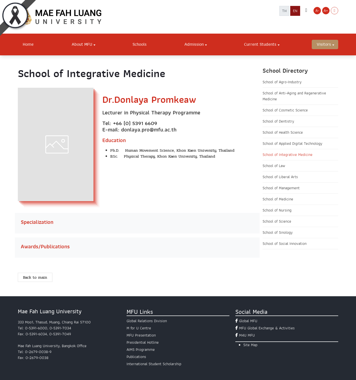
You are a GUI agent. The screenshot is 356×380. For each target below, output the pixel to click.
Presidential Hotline (143, 342)
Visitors (324, 44)
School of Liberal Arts (280, 177)
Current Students (260, 44)
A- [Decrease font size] (317, 11)
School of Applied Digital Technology (292, 144)
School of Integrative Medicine (287, 155)
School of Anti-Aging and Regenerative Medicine (294, 96)
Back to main (35, 277)
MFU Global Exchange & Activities (267, 328)
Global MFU (248, 321)
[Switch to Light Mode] (334, 10)
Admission (194, 44)
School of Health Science (283, 132)
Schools (140, 44)
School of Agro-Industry (282, 82)
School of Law (274, 166)
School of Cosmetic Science (285, 110)
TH (284, 11)
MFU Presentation (141, 335)
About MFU (82, 44)
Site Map (250, 345)
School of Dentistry (278, 121)
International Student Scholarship (154, 364)
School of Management (281, 188)
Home (28, 44)
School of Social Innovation (285, 244)
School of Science (277, 221)
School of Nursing (277, 210)
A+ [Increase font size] (326, 11)
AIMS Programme (141, 350)
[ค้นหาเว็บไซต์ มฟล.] (306, 10)
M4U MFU (247, 335)
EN (295, 11)
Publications (136, 357)
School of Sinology (278, 232)
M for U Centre (139, 328)
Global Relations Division (147, 321)
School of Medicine (278, 199)
